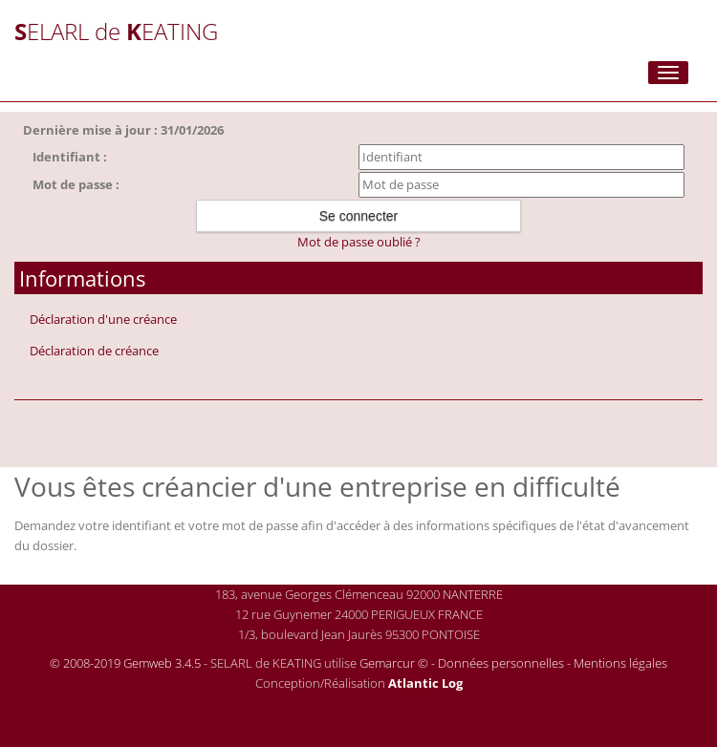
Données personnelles (501, 663)
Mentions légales (620, 663)
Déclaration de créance (94, 350)
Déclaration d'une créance (103, 319)
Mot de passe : (76, 184)
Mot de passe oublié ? (359, 241)
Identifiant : (70, 156)
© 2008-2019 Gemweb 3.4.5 (125, 663)
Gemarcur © (393, 663)
